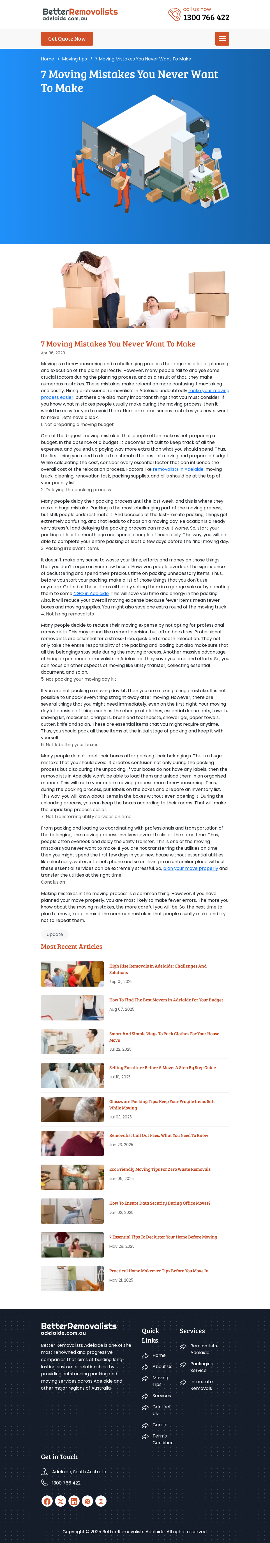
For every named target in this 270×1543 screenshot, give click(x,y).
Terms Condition (163, 1439)
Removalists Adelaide (203, 1349)
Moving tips (74, 59)
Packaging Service (201, 1367)
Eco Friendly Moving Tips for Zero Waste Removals (160, 1169)
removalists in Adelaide (178, 469)
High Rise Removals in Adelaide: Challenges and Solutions (158, 969)
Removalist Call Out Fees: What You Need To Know (158, 1135)
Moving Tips (160, 1381)
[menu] (222, 39)
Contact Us (162, 1410)
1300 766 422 (66, 1483)
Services (162, 1395)
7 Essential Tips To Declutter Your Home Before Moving (163, 1237)
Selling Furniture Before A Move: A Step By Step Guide (162, 1067)
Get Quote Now (67, 38)
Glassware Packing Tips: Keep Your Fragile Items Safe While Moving (162, 1104)
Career (160, 1425)
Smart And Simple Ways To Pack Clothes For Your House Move (164, 1037)
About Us (162, 1366)
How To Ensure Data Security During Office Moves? (160, 1203)
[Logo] (80, 14)
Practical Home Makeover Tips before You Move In (159, 1270)
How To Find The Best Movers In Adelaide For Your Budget (166, 1000)
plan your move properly (190, 868)
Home (47, 59)
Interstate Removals (201, 1385)
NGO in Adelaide (91, 593)
